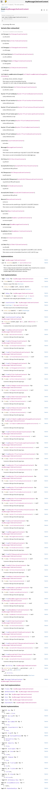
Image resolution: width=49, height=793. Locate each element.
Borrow (10, 716)
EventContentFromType (13, 317)
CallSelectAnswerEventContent (25, 87)
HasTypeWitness (15, 736)
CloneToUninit (13, 727)
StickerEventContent (14, 238)
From (7, 330)
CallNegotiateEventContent (21, 61)
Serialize (9, 665)
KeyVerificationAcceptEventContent (30, 114)
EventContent (10, 302)
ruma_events (4, 7)
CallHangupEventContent (18, 47)
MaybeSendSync (12, 788)
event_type (7, 310)
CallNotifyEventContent (18, 244)
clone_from (7, 286)
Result (32, 296)
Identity (11, 743)
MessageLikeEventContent (14, 679)
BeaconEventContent (13, 199)
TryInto (13, 768)
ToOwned (10, 757)
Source (3, 11)
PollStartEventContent (17, 159)
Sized (13, 713)
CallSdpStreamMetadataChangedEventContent (24, 419)
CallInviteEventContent (18, 41)
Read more (20, 284)
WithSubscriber (13, 780)
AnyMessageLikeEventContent (36, 2)
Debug (7, 293)
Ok (11, 670)
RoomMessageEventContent (19, 224)
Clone (7, 279)
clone (5, 281)
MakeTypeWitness (10, 739)
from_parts (7, 321)
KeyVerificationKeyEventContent (27, 120)
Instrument (12, 748)
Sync (6, 697)
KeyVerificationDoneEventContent (28, 134)
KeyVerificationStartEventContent (29, 100)
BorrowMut (11, 721)
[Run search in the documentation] (24, 4)
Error (18, 670)
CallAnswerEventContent (18, 34)
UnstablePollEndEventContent (23, 192)
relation (9, 262)
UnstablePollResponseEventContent (29, 179)
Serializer (9, 673)
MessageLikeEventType (21, 305)
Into (11, 751)
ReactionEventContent (15, 211)
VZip (11, 774)
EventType (8, 305)
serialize (7, 668)
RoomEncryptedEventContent (21, 218)
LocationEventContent (15, 140)
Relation (28, 262)
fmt (5, 296)
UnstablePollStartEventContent (26, 166)
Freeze (7, 689)
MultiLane (8, 777)
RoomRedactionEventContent (21, 231)
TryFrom (13, 763)
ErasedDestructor (13, 782)
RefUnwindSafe (10, 691)
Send (6, 694)
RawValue (32, 321)
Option (22, 262)
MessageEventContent (14, 147)
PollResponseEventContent (20, 172)
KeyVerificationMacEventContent (27, 127)
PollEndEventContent (14, 186)
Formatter (20, 296)
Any (9, 710)
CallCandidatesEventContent (23, 54)
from (5, 334)
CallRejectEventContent (18, 67)
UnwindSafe (9, 702)
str (22, 321)
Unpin (7, 700)
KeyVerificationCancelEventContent (30, 107)
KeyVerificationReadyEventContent (29, 94)
